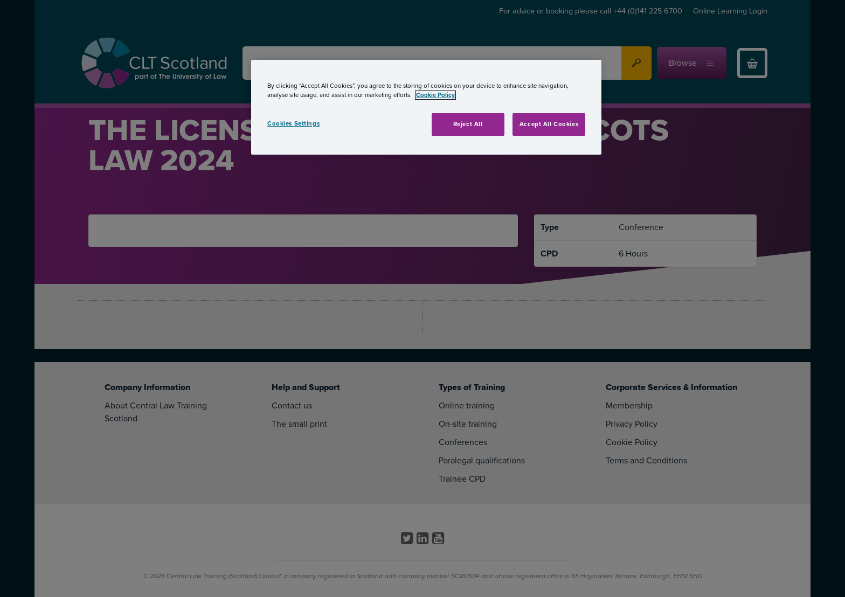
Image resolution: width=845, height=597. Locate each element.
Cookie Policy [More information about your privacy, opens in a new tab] (435, 95)
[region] (426, 107)
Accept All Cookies (549, 124)
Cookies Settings (293, 123)
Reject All (468, 124)
